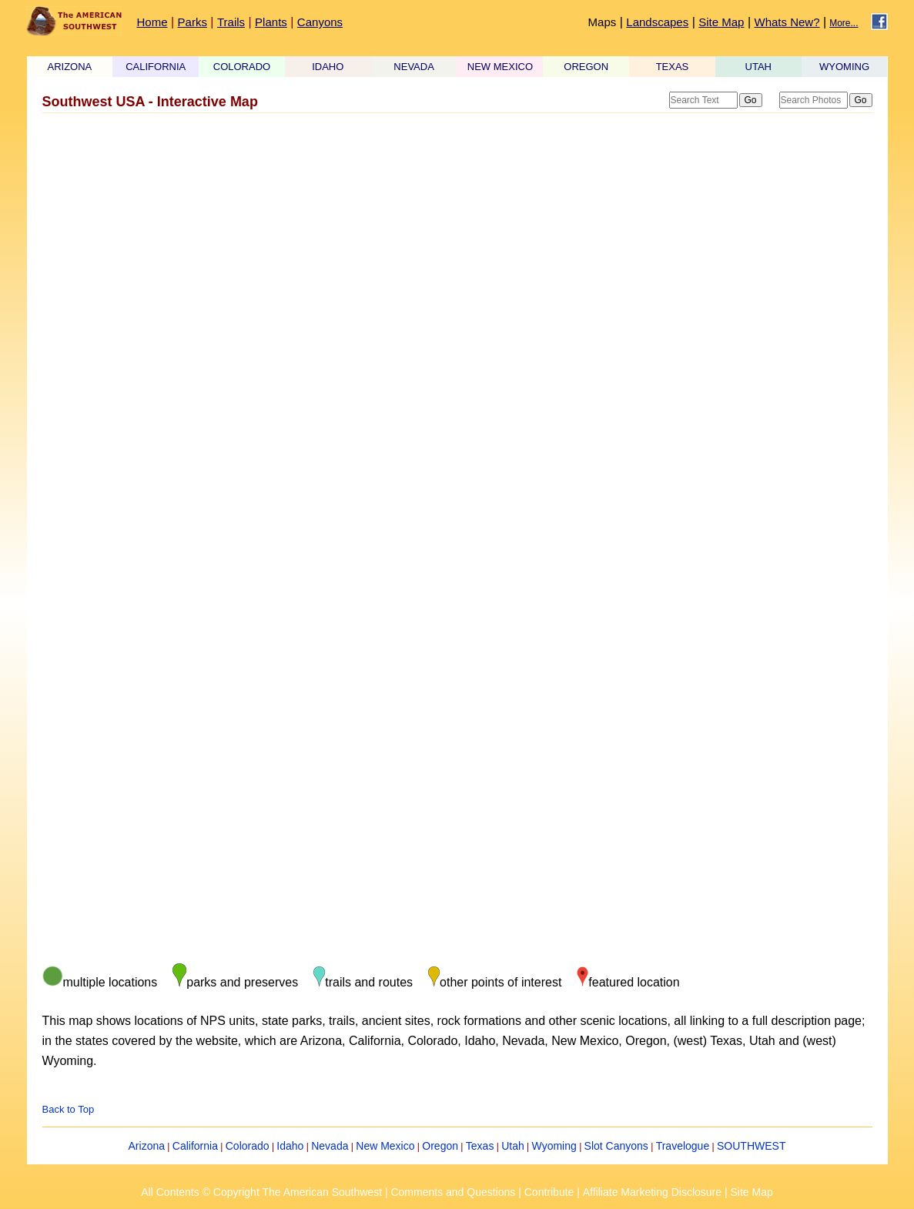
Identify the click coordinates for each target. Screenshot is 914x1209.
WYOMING (844, 66)
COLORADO (241, 66)
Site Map (721, 21)
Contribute (549, 1192)
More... (843, 23)
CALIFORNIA (156, 66)
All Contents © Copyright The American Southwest (261, 1192)
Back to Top (68, 1109)
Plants (271, 21)
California (195, 1146)
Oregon (440, 1146)
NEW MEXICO (500, 66)
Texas (480, 1146)
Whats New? (787, 21)
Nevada (329, 1146)
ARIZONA (70, 66)
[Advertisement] (457, 241)
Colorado (248, 1146)
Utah (512, 1146)
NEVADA (413, 66)
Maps (602, 21)
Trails (231, 21)
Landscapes (657, 21)
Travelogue (683, 1146)
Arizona (147, 1146)
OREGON (586, 66)
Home (152, 21)
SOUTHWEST (751, 1146)
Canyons (320, 21)
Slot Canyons (616, 1146)
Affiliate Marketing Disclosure (652, 1192)
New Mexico (385, 1146)
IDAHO (327, 66)
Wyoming (554, 1146)
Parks (192, 21)
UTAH (758, 66)
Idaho (289, 1146)
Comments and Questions (452, 1192)
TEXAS (672, 66)
